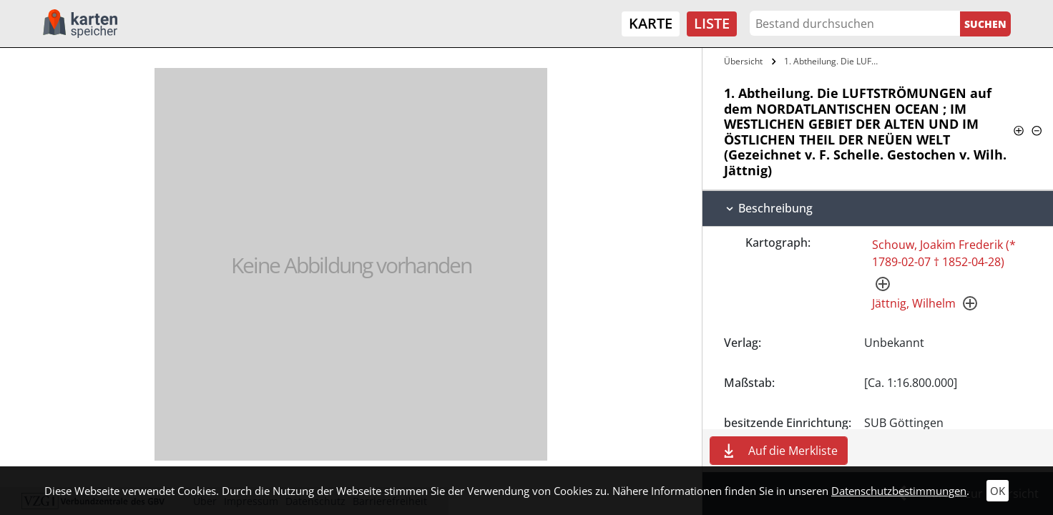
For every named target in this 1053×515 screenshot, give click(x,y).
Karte (650, 23)
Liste (712, 23)
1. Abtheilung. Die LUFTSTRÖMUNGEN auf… (834, 61)
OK (997, 491)
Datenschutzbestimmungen (898, 491)
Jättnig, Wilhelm (914, 303)
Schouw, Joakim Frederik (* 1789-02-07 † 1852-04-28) (944, 253)
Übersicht (743, 61)
